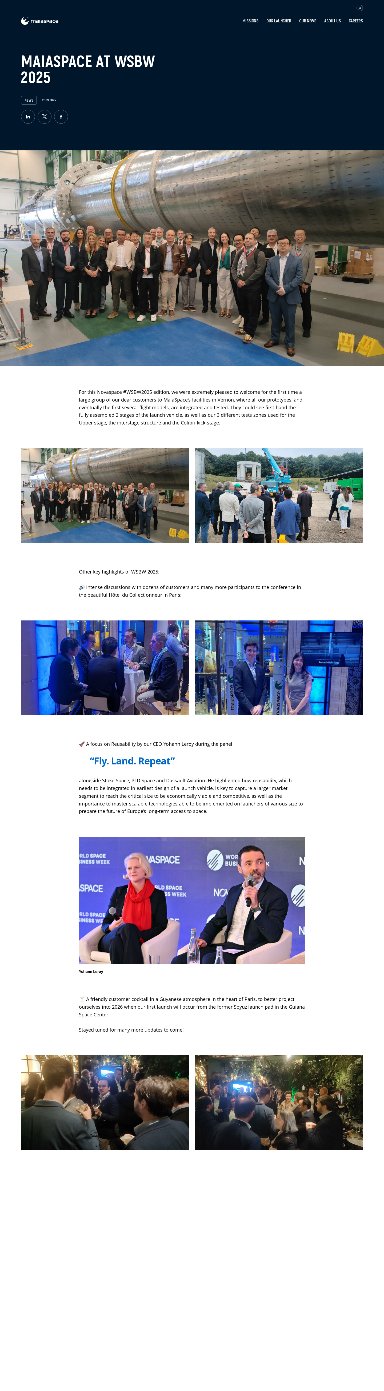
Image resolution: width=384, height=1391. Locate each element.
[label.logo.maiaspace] (39, 23)
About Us (332, 20)
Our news (307, 20)
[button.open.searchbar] (360, 8)
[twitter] (44, 117)
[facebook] (61, 117)
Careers (356, 20)
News (29, 100)
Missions (250, 20)
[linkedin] (28, 117)
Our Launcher (278, 20)
